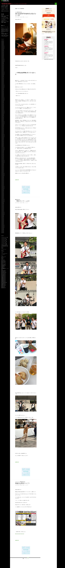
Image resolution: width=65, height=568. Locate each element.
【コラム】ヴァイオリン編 (4, 237)
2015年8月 (2, 177)
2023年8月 (2, 76)
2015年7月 (2, 178)
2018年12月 (2, 134)
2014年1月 (2, 198)
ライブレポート (3, 254)
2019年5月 (2, 129)
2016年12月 (2, 160)
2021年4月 (2, 106)
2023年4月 (2, 80)
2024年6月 (2, 65)
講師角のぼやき (3, 286)
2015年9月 (2, 176)
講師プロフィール (3, 263)
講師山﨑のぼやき (3, 274)
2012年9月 (2, 215)
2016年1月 (2, 172)
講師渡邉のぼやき (3, 280)
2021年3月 (2, 107)
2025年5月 (2, 53)
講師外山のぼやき (3, 270)
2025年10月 (2, 48)
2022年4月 (2, 93)
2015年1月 (2, 185)
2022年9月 (2, 88)
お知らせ (2, 250)
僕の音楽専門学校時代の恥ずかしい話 (25, 14)
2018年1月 (2, 146)
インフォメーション (17, 481)
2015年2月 (2, 184)
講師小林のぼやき (3, 273)
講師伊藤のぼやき (3, 265)
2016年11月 (2, 161)
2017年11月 (2, 148)
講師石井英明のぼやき (4, 282)
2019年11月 (2, 122)
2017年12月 (2, 147)
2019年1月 (2, 133)
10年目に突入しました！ (4, 20)
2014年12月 (2, 186)
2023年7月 (2, 77)
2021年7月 (2, 103)
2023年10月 (2, 74)
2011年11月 (2, 226)
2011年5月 (2, 232)
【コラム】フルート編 (4, 241)
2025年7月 (2, 51)
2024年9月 (2, 62)
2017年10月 (2, 149)
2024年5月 (2, 66)
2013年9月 (2, 202)
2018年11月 (2, 135)
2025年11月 (2, 47)
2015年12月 (2, 173)
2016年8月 (2, 164)
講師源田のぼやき (3, 281)
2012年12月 (2, 212)
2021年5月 (2, 105)
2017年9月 (2, 150)
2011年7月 (2, 230)
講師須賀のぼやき (3, 287)
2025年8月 (2, 50)
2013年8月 (2, 203)
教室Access (2, 257)
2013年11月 (2, 200)
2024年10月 (2, 61)
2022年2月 (2, 95)
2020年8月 (2, 115)
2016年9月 (2, 163)
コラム (2, 252)
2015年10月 (2, 175)
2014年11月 (2, 187)
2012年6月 (2, 218)
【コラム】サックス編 (4, 239)
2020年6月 (2, 117)
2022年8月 (2, 89)
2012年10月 (2, 214)
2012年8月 (2, 216)
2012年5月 (2, 219)
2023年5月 (2, 79)
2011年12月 (2, 225)
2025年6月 (2, 52)
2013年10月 (2, 201)
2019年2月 (2, 132)
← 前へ (23, 558)
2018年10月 (2, 136)
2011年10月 (2, 227)
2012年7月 (2, 217)
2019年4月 (2, 130)
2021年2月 (2, 108)
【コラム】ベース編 (3, 242)
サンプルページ (52, 3)
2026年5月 (2, 40)
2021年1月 (2, 109)
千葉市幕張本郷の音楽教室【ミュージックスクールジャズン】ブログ (14, 3)
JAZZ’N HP (17, 179)
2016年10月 (2, 162)
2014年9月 (2, 189)
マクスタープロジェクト (4, 253)
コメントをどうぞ (26, 202)
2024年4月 (2, 67)
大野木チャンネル (3, 256)
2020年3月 (2, 118)
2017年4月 (2, 156)
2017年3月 (2, 157)
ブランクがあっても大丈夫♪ (4, 17)
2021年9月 (2, 101)
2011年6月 (2, 231)
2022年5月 (2, 92)
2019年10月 (2, 123)
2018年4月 (2, 143)
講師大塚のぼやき (3, 271)
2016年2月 (2, 171)
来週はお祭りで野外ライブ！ (4, 33)
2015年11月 (2, 174)
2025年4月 (2, 54)
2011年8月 (2, 229)
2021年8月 (2, 102)
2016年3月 (2, 170)
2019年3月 (2, 131)
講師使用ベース (3, 267)
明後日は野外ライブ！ (22, 483)
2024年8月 (2, 63)
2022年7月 (2, 90)
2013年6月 (2, 205)
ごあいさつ (2, 251)
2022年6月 (2, 91)
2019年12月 (2, 121)
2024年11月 (2, 60)
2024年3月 (2, 68)
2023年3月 (2, 81)
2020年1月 (2, 120)
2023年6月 (2, 78)
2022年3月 (2, 94)
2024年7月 (2, 64)
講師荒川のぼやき (3, 285)
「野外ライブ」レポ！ (22, 201)
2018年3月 (2, 144)
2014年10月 (2, 188)
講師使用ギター (3, 266)
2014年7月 (2, 191)
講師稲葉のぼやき (3, 283)
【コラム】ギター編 (3, 238)
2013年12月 (2, 199)
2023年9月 (2, 75)
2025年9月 (2, 49)
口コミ (2, 255)
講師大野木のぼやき (17, 199)
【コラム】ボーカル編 (4, 243)
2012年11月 (2, 213)
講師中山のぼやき (3, 264)
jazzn (21, 202)
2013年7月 (2, 204)
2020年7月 (2, 116)
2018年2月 (2, 145)
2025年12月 (2, 46)
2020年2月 (2, 119)
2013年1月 (2, 211)
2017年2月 (2, 158)
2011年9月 (2, 228)
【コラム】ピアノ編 (3, 240)
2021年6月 (2, 104)
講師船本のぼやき (3, 284)
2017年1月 (2, 159)
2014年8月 (2, 190)
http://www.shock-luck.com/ (19, 533)
